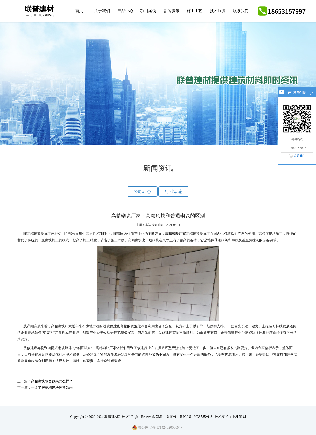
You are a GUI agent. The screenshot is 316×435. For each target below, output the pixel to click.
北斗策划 (239, 417)
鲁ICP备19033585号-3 (196, 417)
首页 (79, 11)
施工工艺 (194, 11)
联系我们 (241, 11)
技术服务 (218, 11)
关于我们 (102, 11)
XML (159, 417)
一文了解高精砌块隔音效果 (52, 387)
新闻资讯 (171, 11)
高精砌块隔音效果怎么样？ (52, 381)
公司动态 (142, 191)
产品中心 (125, 11)
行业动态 (174, 191)
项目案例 (148, 11)
